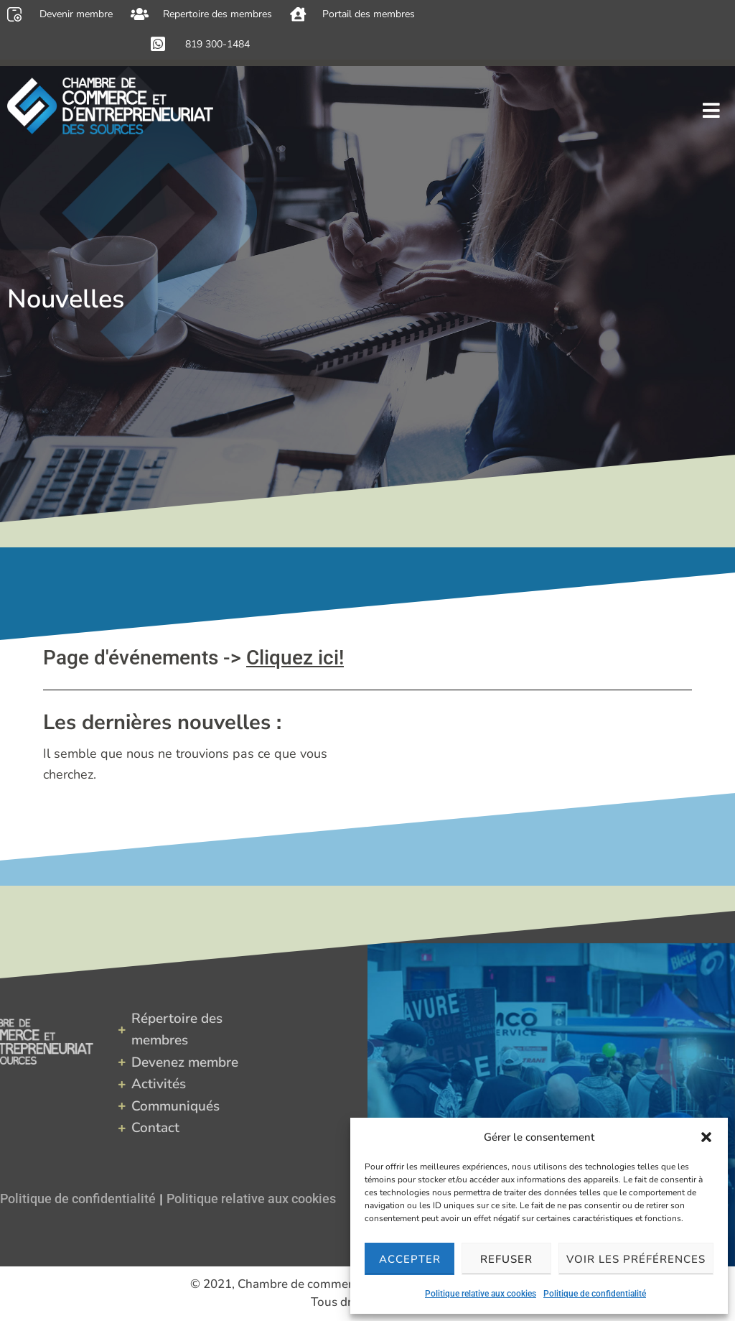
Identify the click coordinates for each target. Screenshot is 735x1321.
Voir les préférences (636, 1259)
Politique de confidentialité (594, 1294)
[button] (706, 1137)
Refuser (506, 1259)
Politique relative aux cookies (480, 1294)
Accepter (410, 1259)
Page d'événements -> (193, 657)
